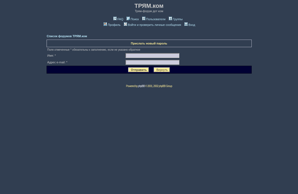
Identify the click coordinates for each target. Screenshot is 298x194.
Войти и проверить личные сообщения (152, 24)
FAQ (118, 19)
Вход (189, 24)
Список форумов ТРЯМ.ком (67, 36)
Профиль (112, 24)
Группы (176, 19)
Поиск (133, 19)
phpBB (141, 86)
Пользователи (154, 19)
